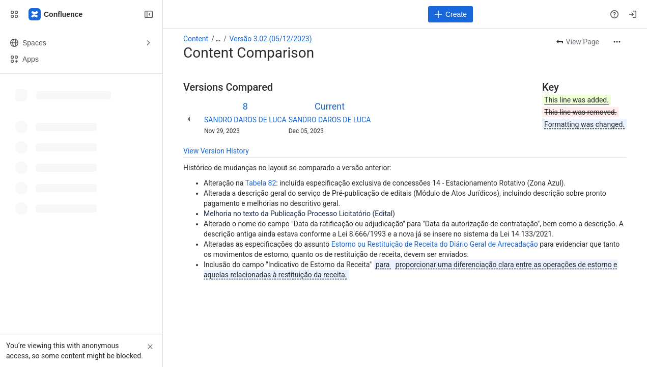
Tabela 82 (260, 183)
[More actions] (617, 41)
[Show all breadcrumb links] (217, 39)
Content (195, 39)
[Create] (450, 14)
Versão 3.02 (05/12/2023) (271, 39)
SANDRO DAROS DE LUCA (245, 120)
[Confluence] (56, 14)
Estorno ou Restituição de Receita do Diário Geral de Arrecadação (434, 244)
